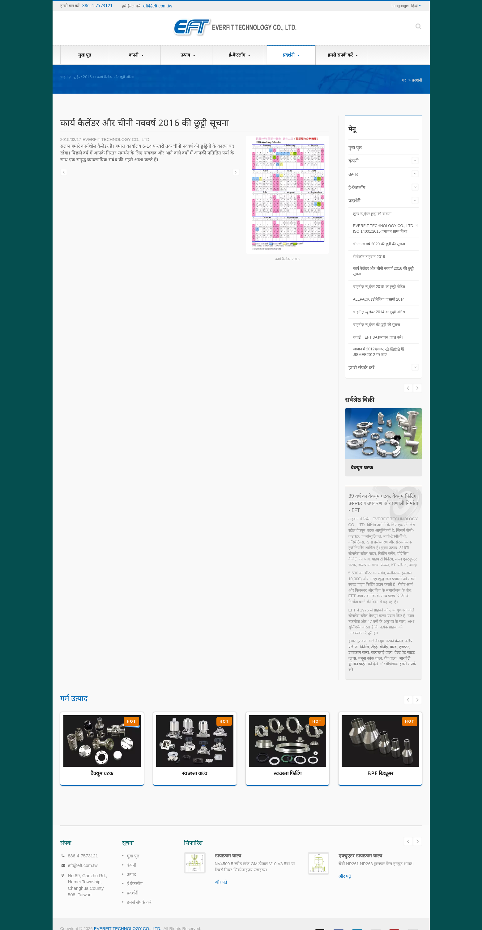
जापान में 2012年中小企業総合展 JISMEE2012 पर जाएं (378, 352)
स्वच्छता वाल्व (194, 773)
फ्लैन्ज (353, 647)
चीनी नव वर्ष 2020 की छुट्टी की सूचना (379, 244)
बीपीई (384, 647)
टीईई (374, 647)
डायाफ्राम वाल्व (358, 652)
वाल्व (393, 647)
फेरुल (399, 641)
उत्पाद (188, 55)
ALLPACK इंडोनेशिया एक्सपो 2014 (379, 299)
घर (404, 80)
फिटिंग (364, 647)
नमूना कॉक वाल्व (370, 658)
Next (408, 388)
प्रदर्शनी (291, 55)
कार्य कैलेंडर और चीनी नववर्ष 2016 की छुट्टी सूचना (383, 271)
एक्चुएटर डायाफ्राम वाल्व (360, 846)
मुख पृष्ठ (85, 54)
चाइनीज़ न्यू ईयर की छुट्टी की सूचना (376, 325)
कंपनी (136, 55)
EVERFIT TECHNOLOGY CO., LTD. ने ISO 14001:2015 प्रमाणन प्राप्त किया (385, 229)
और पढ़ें (221, 872)
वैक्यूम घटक (362, 467)
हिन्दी (414, 6)
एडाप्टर (404, 647)
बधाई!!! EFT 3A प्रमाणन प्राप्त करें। (378, 337)
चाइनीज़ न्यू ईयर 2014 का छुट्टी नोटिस (379, 312)
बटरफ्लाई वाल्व (381, 652)
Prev (417, 388)
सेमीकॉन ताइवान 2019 (369, 257)
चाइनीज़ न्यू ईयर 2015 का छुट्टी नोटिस (379, 287)
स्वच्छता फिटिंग (287, 773)
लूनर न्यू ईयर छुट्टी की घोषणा (372, 214)
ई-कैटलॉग (239, 55)
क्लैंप (408, 641)
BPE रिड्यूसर (380, 773)
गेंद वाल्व (390, 658)
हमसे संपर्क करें (343, 55)
